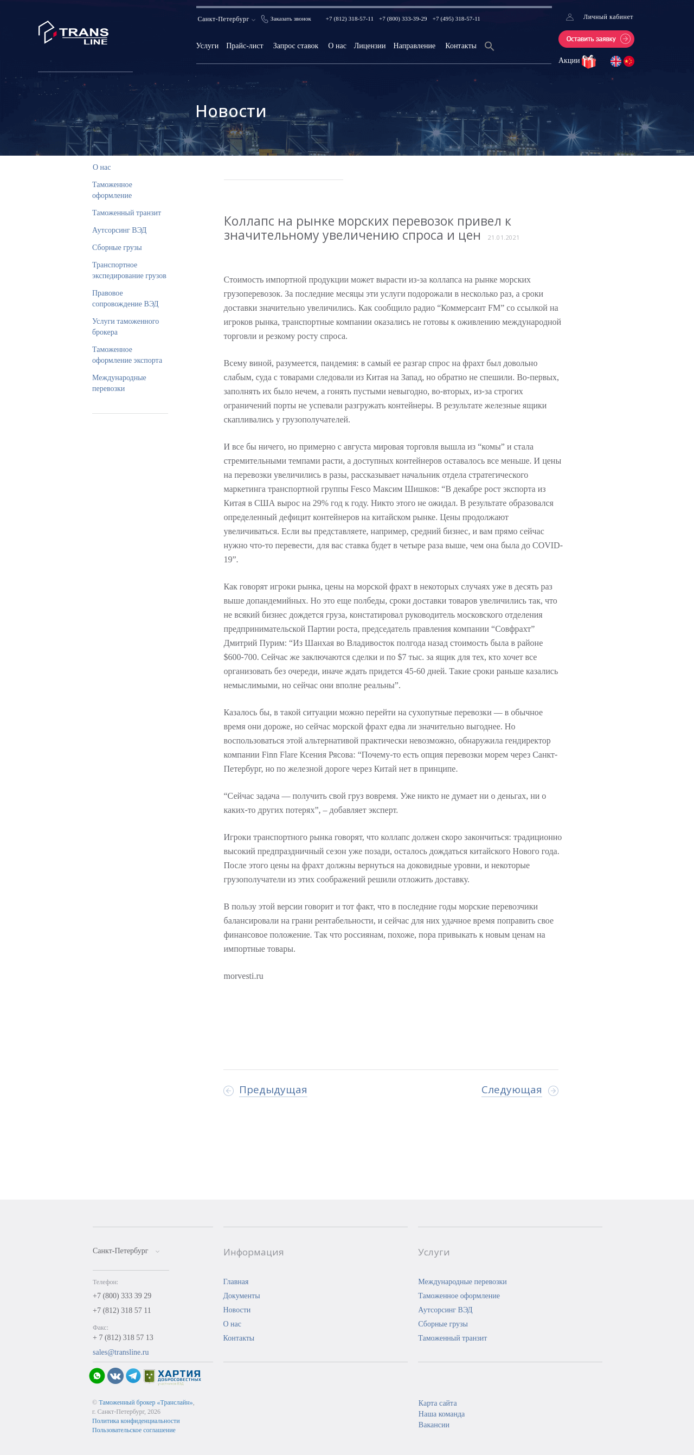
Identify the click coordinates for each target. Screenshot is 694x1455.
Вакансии (434, 1425)
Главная (236, 1282)
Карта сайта (438, 1403)
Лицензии (370, 46)
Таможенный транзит (126, 213)
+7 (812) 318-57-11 (350, 18)
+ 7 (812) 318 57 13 (123, 1338)
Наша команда (442, 1414)
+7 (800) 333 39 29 (122, 1296)
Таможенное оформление (459, 1296)
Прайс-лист (245, 46)
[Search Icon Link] (489, 53)
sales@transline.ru (121, 1352)
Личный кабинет (608, 17)
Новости (237, 1310)
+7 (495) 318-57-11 (456, 18)
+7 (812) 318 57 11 (122, 1310)
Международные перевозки (462, 1282)
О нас (337, 46)
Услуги (207, 46)
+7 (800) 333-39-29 (403, 18)
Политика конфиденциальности (136, 1421)
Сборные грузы (117, 247)
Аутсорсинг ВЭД (119, 230)
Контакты (461, 46)
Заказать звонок (291, 18)
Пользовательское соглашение (134, 1430)
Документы (241, 1296)
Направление (415, 46)
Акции (570, 60)
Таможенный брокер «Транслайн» (146, 1402)
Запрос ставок (296, 46)
